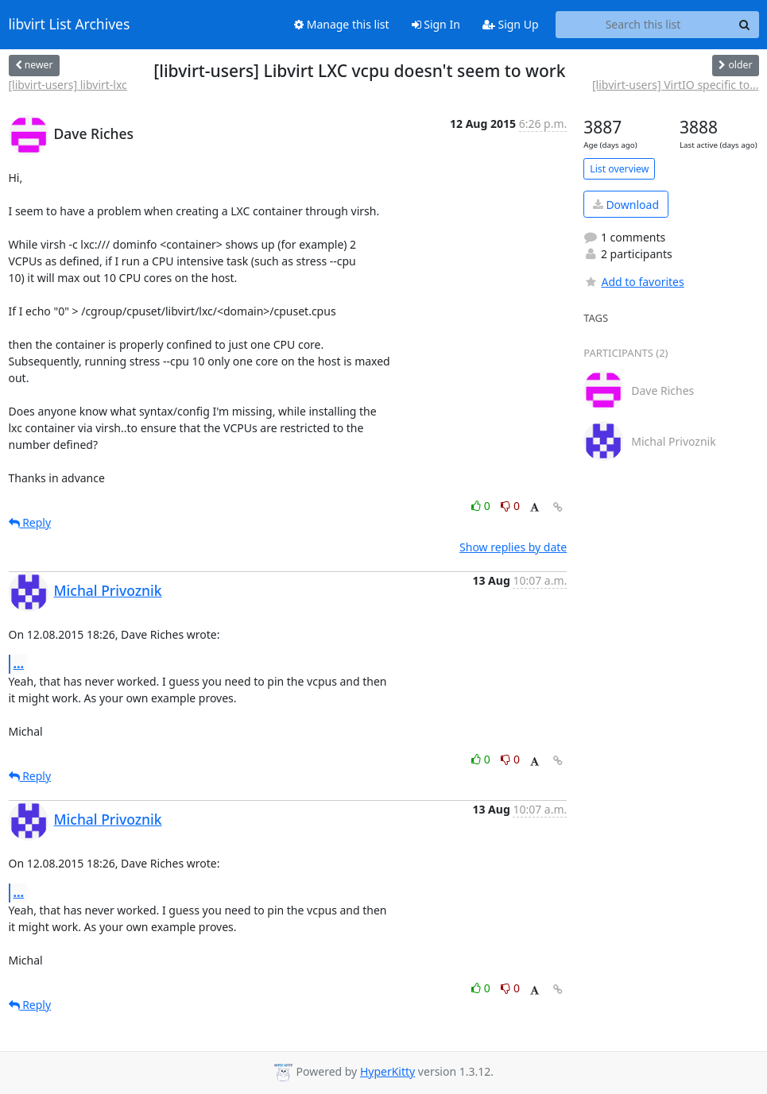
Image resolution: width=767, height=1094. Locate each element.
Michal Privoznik (108, 590)
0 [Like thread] (482, 505)
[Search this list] (643, 24)
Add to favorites (633, 281)
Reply (30, 522)
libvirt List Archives (69, 24)
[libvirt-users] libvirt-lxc (68, 84)
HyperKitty (387, 1071)
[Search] (744, 24)
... (19, 663)
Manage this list (341, 24)
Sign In (436, 24)
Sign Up (510, 24)
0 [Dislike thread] (510, 505)
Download (626, 204)
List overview (619, 169)
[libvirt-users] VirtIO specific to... (675, 84)
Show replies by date (513, 547)
